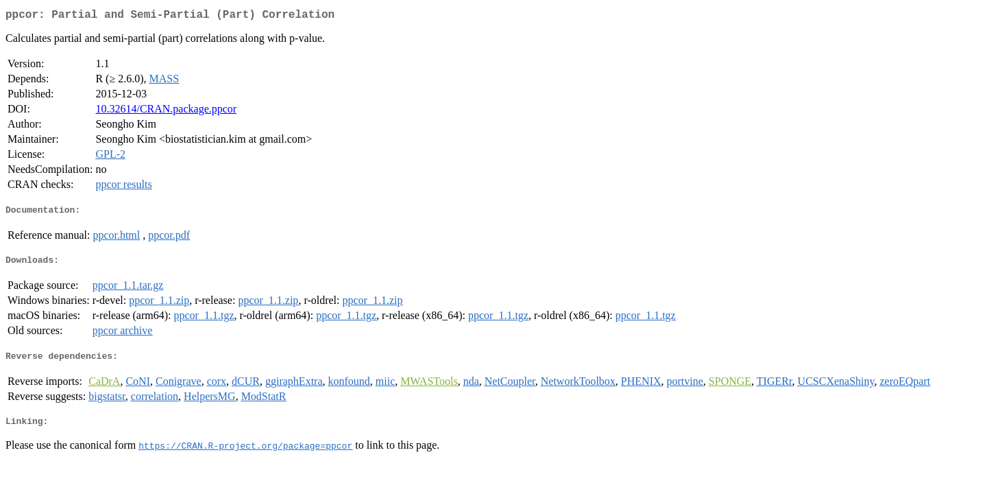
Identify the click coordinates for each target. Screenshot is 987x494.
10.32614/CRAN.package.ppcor (165, 111)
